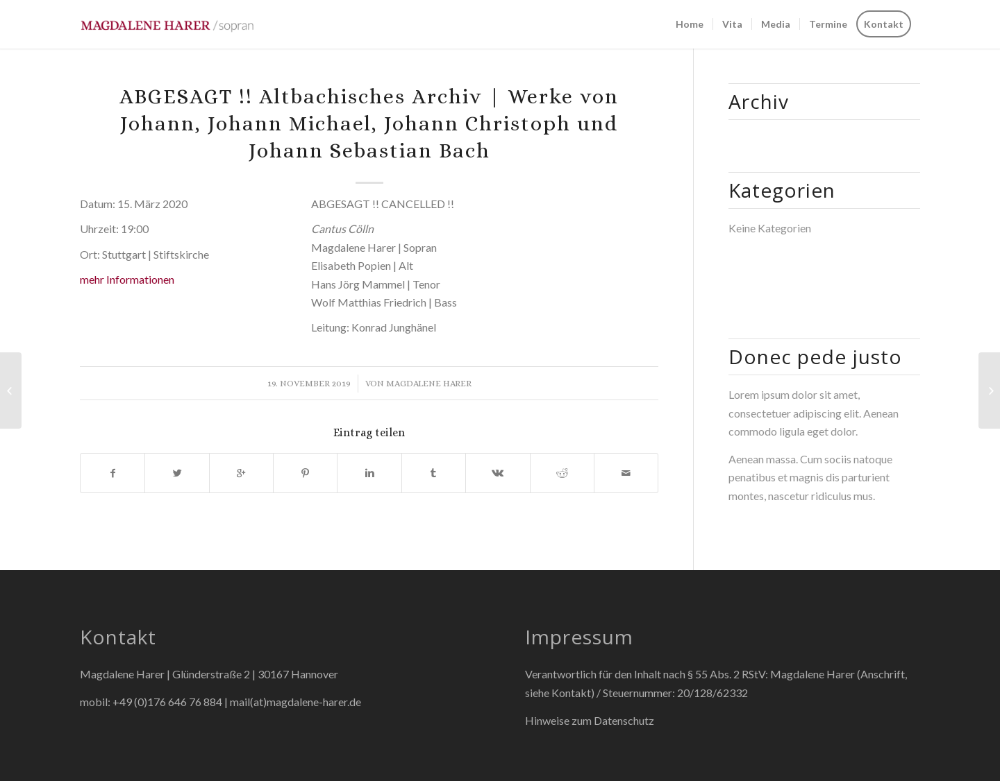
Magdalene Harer (429, 383)
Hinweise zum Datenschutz (589, 720)
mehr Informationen (127, 279)
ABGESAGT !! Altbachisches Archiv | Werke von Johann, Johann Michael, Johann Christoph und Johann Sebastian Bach (369, 123)
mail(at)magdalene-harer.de (295, 701)
